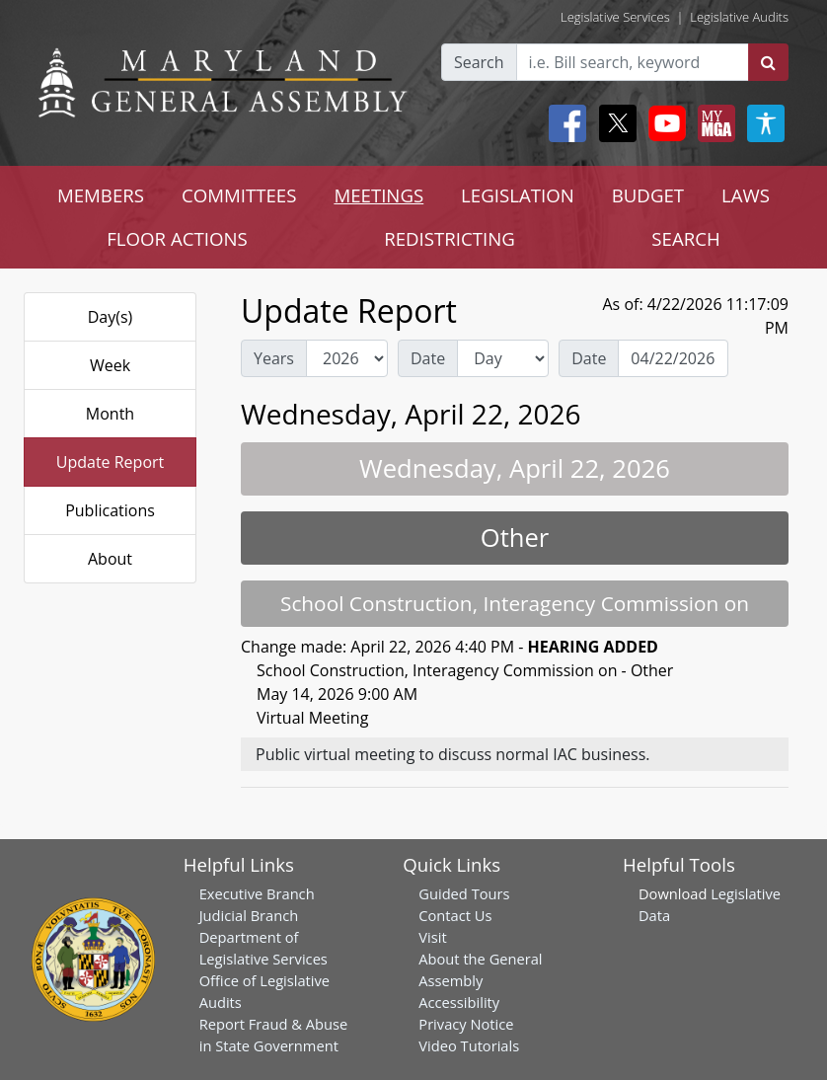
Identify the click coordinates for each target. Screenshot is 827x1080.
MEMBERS (100, 195)
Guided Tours (463, 893)
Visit (432, 937)
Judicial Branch (249, 915)
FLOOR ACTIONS (177, 238)
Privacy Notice (465, 1024)
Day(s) (110, 317)
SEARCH (685, 238)
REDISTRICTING (449, 238)
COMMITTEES (239, 195)
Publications (110, 510)
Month (110, 413)
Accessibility (458, 1002)
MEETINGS (378, 195)
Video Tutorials (468, 1045)
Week (110, 365)
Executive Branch (257, 893)
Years (274, 358)
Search (479, 62)
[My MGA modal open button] (712, 123)
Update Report (110, 462)
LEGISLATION (517, 195)
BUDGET (648, 195)
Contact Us (454, 915)
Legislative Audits (739, 17)
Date (428, 358)
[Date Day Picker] (673, 358)
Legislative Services (615, 17)
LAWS (745, 195)
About (110, 559)
